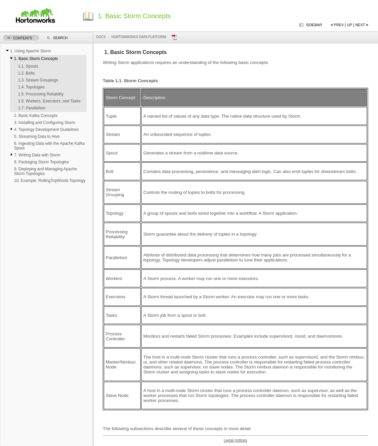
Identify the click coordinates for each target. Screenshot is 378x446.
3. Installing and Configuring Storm (44, 122)
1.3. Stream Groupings (38, 80)
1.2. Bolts (26, 73)
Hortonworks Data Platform (138, 37)
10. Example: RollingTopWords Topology (49, 180)
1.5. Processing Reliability (40, 94)
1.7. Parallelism (31, 108)
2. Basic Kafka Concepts (35, 115)
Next (360, 25)
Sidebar (314, 25)
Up (349, 25)
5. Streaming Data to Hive (36, 136)
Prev (339, 25)
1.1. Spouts (28, 66)
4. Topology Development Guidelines (46, 129)
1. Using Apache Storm (30, 51)
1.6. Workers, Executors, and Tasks (49, 101)
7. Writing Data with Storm (37, 155)
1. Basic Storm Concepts (36, 58)
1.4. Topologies (31, 87)
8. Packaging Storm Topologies (41, 162)
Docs (101, 37)
